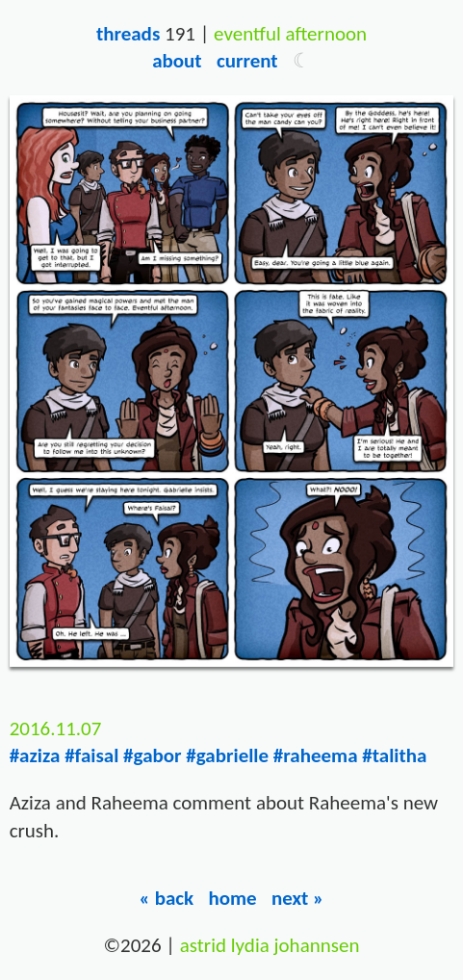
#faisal (91, 755)
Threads (128, 33)
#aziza (35, 755)
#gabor (152, 755)
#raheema (315, 755)
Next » (297, 898)
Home (232, 898)
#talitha (394, 755)
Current (247, 60)
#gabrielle (227, 755)
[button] (302, 60)
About (176, 60)
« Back (167, 898)
